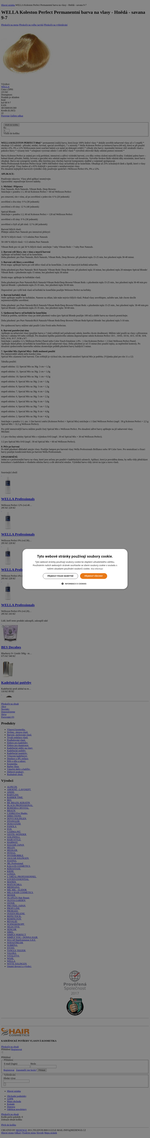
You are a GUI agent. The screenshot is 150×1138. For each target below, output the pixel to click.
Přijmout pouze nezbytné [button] (60, 576)
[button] (75, 583)
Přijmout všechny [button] (93, 576)
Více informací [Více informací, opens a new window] (97, 569)
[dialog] (75, 569)
